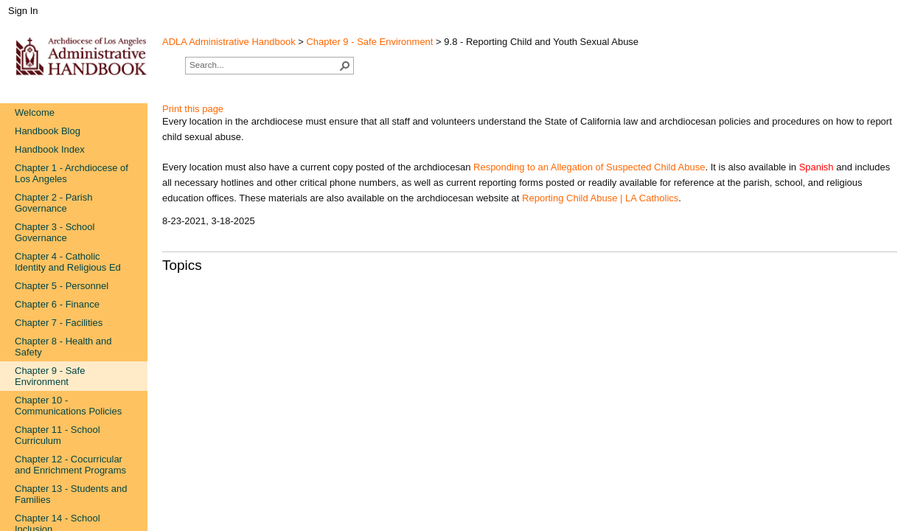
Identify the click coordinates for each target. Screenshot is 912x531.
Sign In (23, 10)
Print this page (192, 108)
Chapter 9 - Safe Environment (369, 41)
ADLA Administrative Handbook (229, 41)
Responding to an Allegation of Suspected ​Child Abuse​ (589, 167)
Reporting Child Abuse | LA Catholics (600, 198)
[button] (345, 66)
